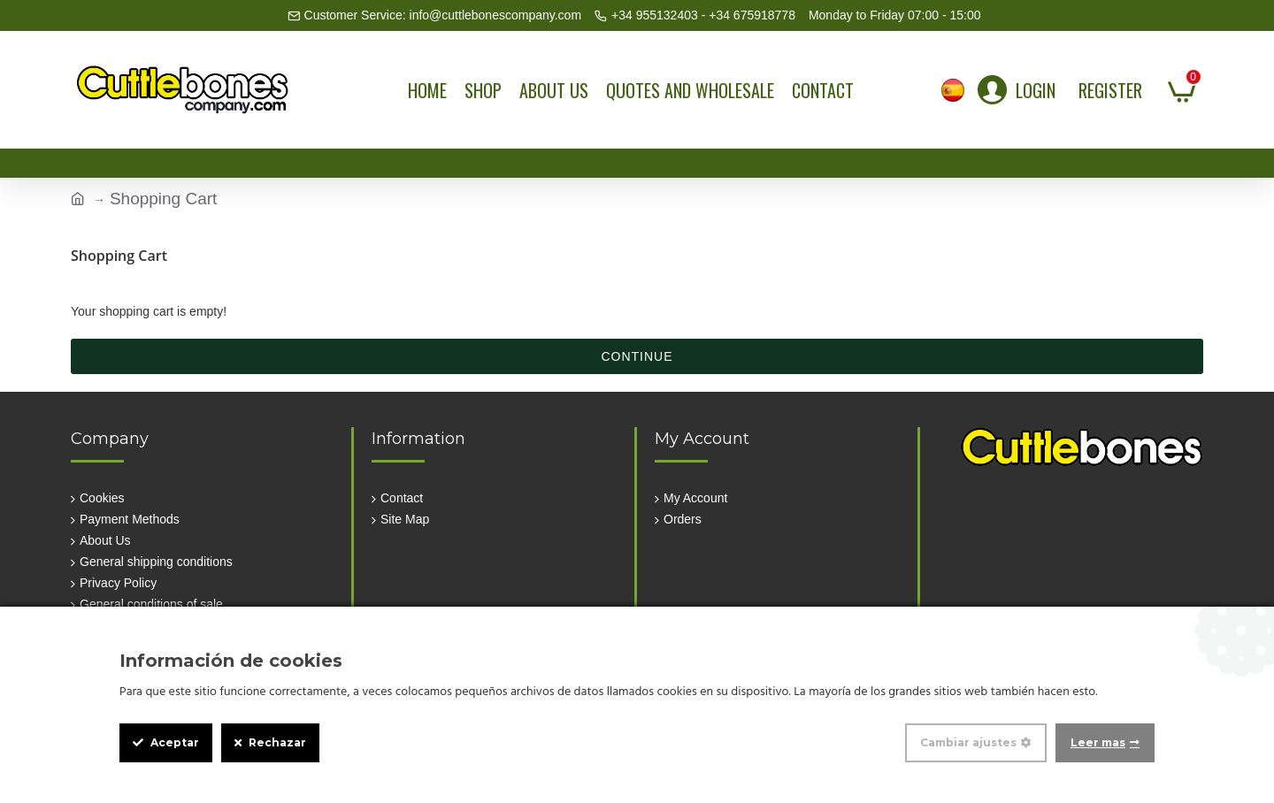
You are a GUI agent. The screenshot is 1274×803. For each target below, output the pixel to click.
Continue (636, 356)
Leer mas (1098, 742)
